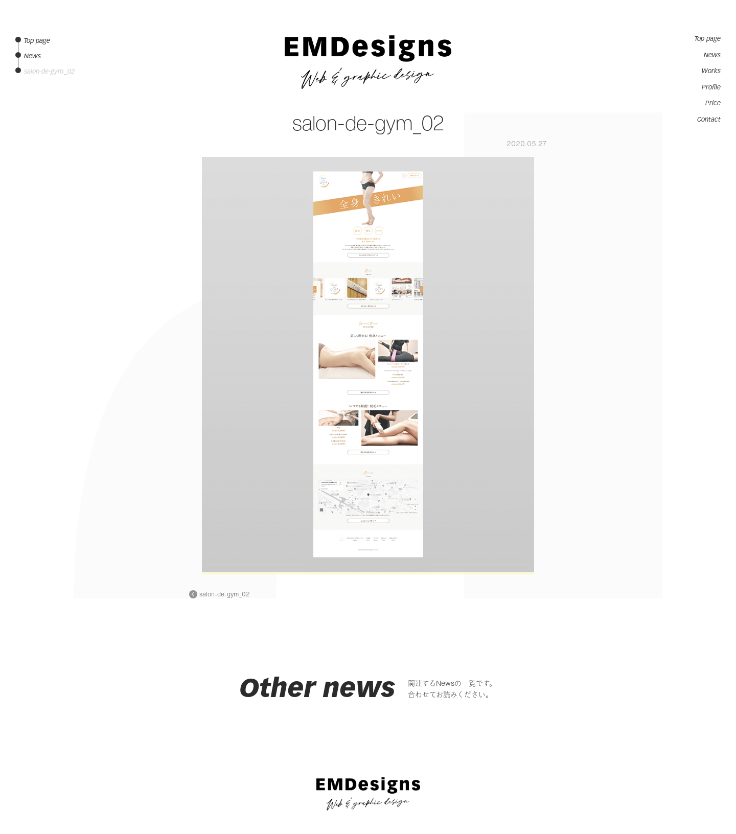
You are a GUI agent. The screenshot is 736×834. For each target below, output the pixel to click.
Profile (711, 87)
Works (711, 71)
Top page (708, 38)
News (712, 55)
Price (713, 103)
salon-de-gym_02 (224, 594)
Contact (709, 119)
